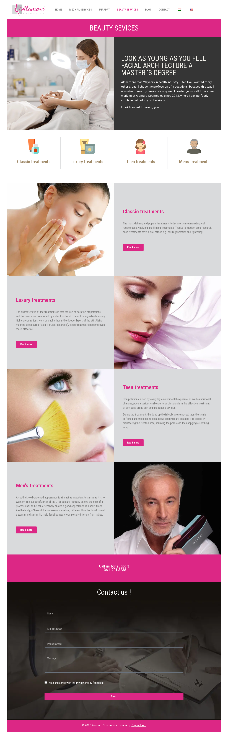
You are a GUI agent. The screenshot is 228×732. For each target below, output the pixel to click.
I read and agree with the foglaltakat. (76, 683)
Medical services (80, 9)
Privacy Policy (84, 683)
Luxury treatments (87, 161)
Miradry (104, 9)
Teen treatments (140, 161)
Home (58, 9)
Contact (164, 9)
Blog (148, 9)
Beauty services (127, 9)
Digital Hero (138, 725)
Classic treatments (33, 161)
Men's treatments (194, 161)
